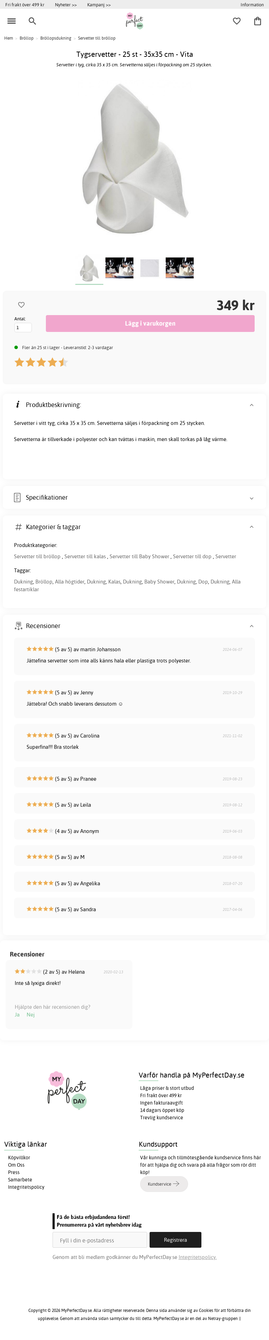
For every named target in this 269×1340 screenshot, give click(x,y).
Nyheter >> (66, 4)
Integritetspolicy (26, 1187)
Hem (8, 38)
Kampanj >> (99, 4)
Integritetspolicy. (198, 1257)
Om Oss (16, 1165)
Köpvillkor (19, 1157)
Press (14, 1172)
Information (252, 4)
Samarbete (20, 1179)
